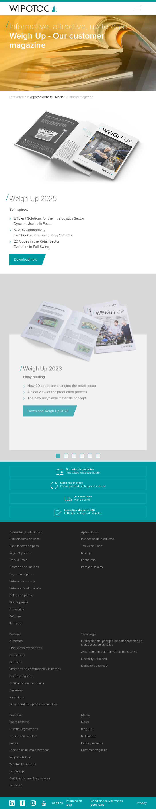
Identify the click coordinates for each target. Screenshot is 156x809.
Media (59, 97)
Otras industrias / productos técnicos (33, 704)
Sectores (15, 634)
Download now (25, 259)
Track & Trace (18, 560)
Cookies (57, 803)
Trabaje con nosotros (23, 736)
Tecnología (88, 634)
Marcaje (86, 553)
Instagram (33, 803)
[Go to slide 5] (90, 460)
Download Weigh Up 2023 (48, 415)
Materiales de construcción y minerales (35, 669)
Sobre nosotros (19, 722)
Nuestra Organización (23, 729)
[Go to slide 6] (98, 460)
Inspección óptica (21, 574)
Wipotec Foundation (22, 764)
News (85, 722)
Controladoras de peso (24, 539)
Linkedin (12, 803)
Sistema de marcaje (22, 581)
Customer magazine (94, 750)
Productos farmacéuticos (25, 648)
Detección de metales (24, 567)
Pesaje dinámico (92, 567)
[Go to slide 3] (74, 460)
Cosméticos (17, 655)
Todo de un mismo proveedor (29, 750)
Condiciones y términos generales (107, 803)
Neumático (16, 697)
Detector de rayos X (94, 666)
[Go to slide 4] (82, 460)
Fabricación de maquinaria (26, 683)
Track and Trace (91, 546)
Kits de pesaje (18, 602)
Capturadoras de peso (24, 546)
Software (15, 616)
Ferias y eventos (92, 743)
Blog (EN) (87, 729)
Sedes (13, 743)
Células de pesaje (21, 595)
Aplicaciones (90, 532)
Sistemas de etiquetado (25, 588)
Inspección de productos (97, 539)
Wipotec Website (41, 97)
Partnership (16, 771)
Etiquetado (88, 560)
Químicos (15, 662)
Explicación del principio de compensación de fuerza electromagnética (111, 643)
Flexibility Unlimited (94, 659)
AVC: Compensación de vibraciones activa (109, 652)
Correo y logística (21, 676)
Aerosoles (16, 690)
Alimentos (15, 641)
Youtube (44, 803)
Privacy (142, 803)
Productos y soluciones (25, 532)
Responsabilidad (20, 757)
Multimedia (88, 736)
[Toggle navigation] (137, 8)
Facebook (22, 803)
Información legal (74, 803)
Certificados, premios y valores (29, 778)
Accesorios (16, 609)
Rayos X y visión (20, 553)
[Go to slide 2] (66, 460)
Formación (16, 623)
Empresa (15, 715)
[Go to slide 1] (58, 460)
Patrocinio (15, 785)
